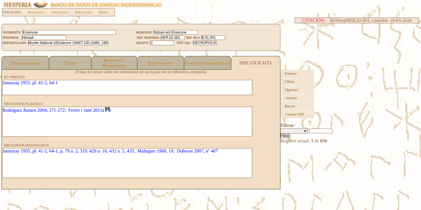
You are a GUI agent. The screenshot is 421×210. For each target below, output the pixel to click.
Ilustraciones (161, 62)
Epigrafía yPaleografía (114, 63)
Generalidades (25, 62)
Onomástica (59, 12)
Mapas (103, 12)
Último (290, 81)
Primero (291, 73)
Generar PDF (294, 114)
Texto (70, 62)
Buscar (290, 106)
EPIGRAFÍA (15, 12)
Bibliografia (83, 12)
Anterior (291, 98)
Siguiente (291, 90)
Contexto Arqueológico (208, 62)
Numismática (36, 12)
